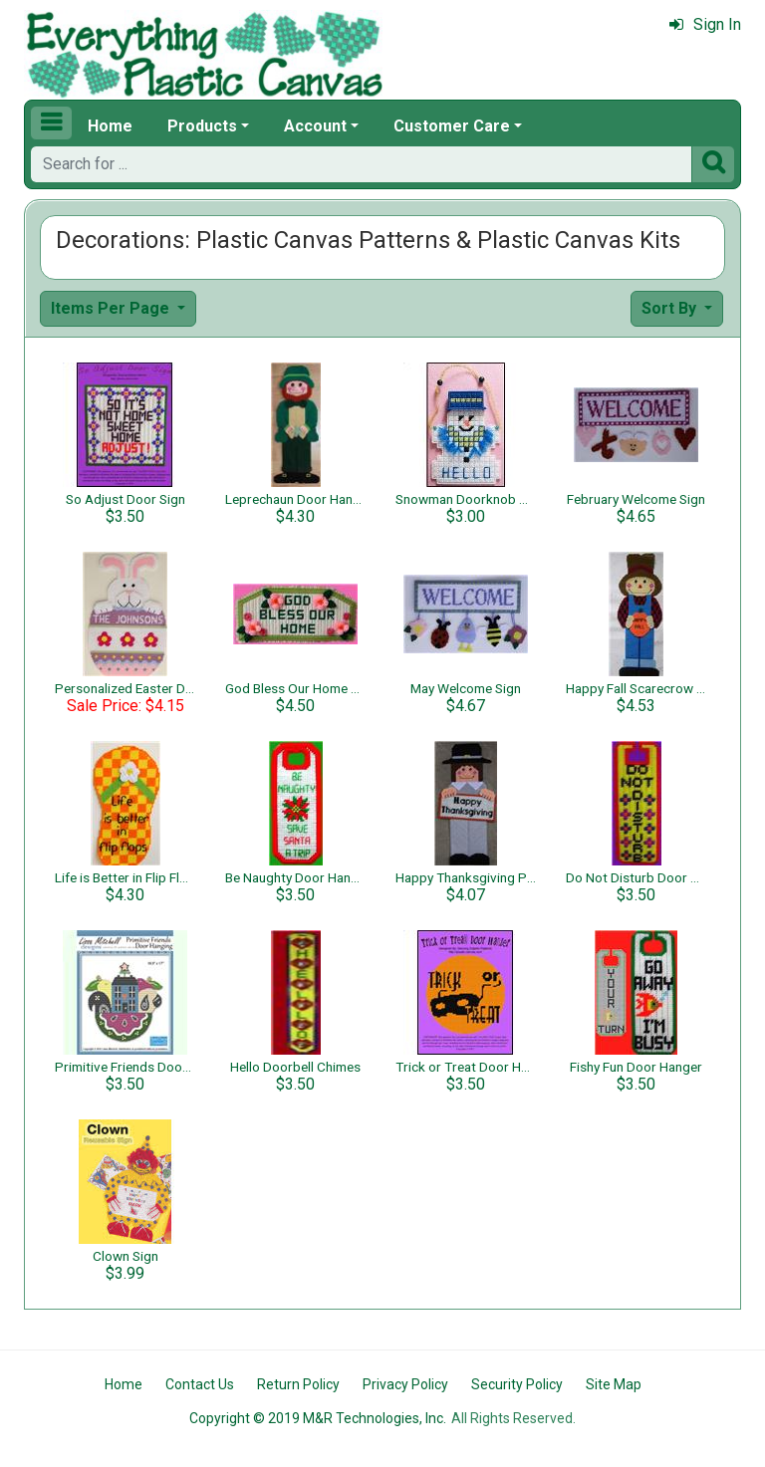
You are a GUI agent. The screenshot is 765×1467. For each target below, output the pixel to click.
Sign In (705, 24)
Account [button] (315, 126)
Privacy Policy (405, 1384)
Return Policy (298, 1384)
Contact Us (199, 1384)
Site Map (613, 1384)
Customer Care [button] (451, 126)
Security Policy (517, 1384)
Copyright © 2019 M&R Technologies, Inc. (317, 1418)
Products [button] (202, 126)
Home (110, 126)
